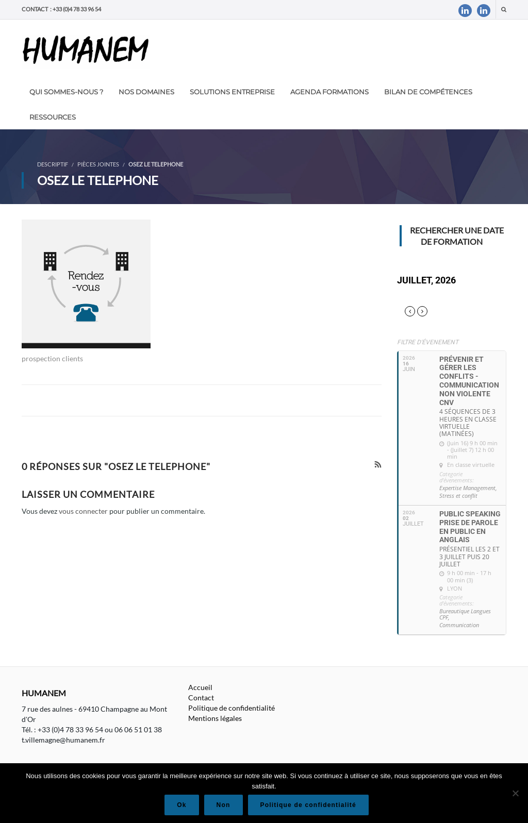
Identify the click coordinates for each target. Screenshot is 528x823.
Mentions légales (215, 718)
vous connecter (83, 511)
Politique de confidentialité (231, 707)
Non (223, 805)
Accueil (200, 687)
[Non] (515, 793)
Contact (201, 697)
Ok (181, 805)
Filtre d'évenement (427, 342)
